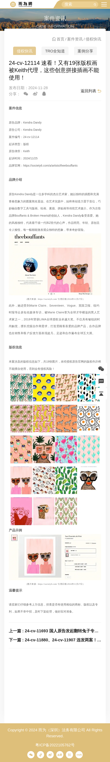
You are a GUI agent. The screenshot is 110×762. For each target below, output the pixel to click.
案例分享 (85, 53)
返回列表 (88, 91)
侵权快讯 (24, 53)
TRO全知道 (55, 53)
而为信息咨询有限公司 (20, 4)
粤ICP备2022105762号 (54, 745)
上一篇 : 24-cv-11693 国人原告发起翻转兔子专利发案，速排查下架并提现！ (55, 631)
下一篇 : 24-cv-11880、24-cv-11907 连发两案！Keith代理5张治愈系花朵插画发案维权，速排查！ (55, 640)
